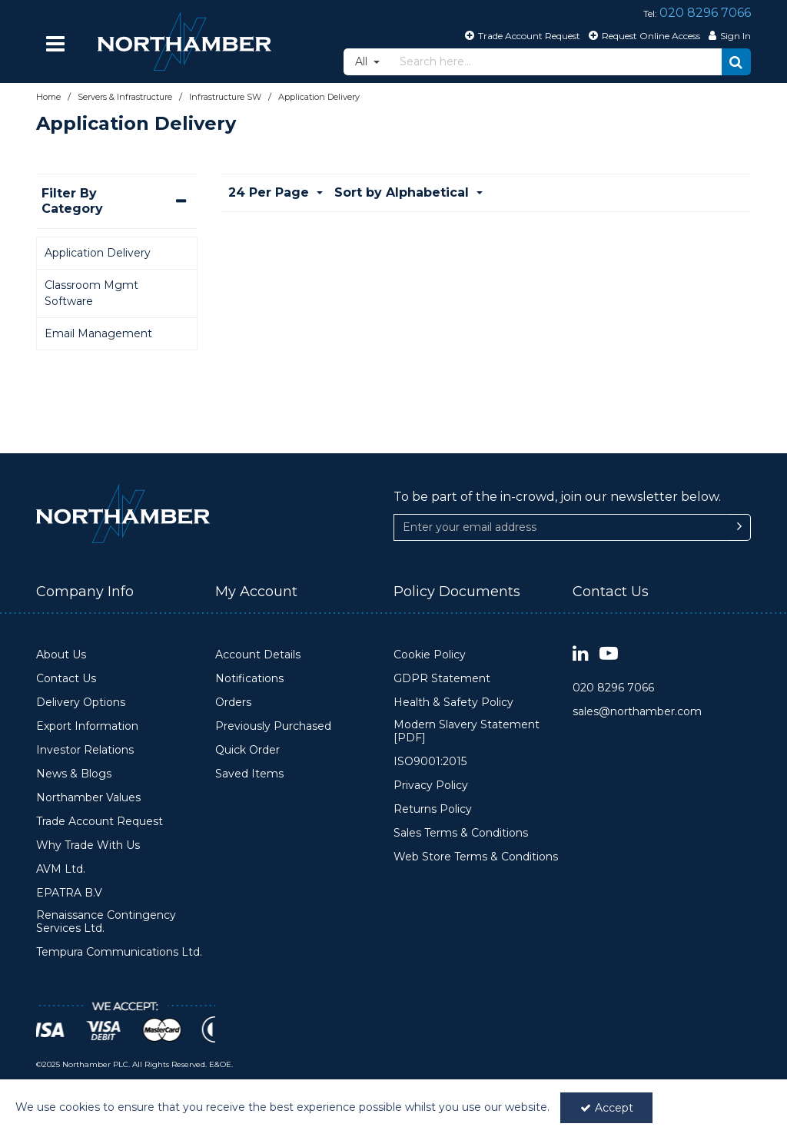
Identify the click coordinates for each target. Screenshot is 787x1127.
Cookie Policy (430, 654)
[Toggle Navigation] (55, 43)
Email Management (98, 333)
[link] (581, 654)
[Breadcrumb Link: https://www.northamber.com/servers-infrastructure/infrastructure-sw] (225, 96)
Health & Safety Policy (453, 702)
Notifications (249, 678)
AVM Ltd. (60, 869)
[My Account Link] (728, 35)
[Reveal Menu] (55, 44)
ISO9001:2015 (430, 761)
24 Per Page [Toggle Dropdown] (270, 192)
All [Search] (362, 61)
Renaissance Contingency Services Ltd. (106, 922)
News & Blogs (73, 774)
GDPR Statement (442, 678)
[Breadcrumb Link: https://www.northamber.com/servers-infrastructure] (125, 96)
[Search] (556, 61)
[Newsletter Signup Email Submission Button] (740, 527)
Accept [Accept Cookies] (606, 1108)
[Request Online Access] (642, 35)
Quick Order (247, 750)
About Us (61, 654)
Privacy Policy (431, 785)
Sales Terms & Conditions (461, 833)
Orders (233, 702)
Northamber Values (88, 797)
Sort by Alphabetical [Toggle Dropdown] (403, 192)
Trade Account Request (99, 821)
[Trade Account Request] (520, 35)
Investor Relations (85, 750)
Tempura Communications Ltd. (119, 952)
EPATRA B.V (69, 893)
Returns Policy (433, 809)
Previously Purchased (273, 726)
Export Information (87, 726)
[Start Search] (736, 61)
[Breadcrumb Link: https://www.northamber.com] (48, 96)
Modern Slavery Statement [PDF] (467, 731)
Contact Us (66, 678)
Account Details (258, 654)
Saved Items (249, 774)
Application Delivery (98, 253)
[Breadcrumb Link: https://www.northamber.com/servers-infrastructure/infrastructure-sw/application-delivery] (319, 96)
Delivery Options (80, 702)
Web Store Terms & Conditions (476, 856)
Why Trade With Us (88, 845)
